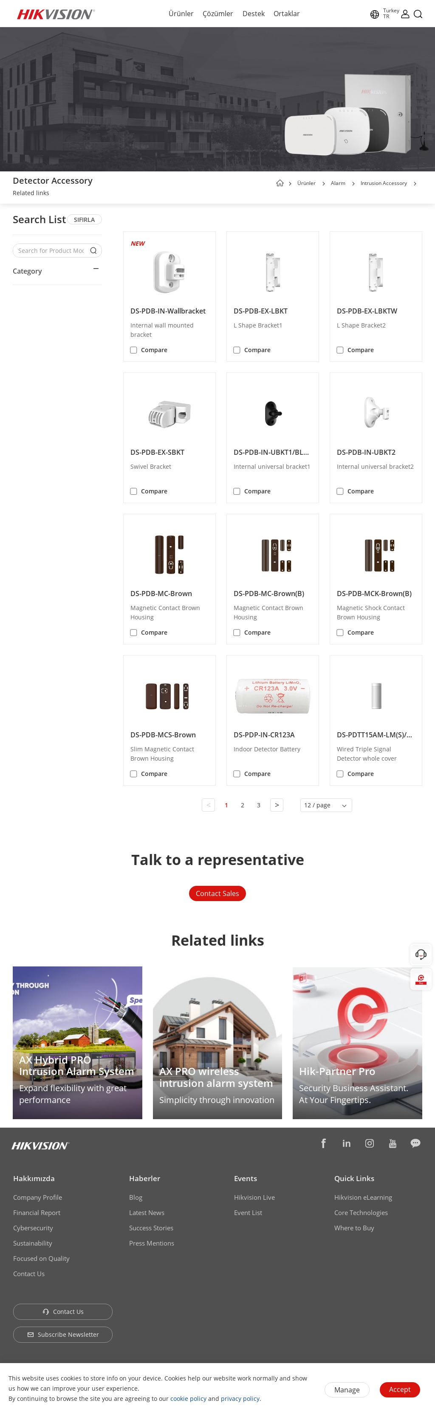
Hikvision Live (254, 1197)
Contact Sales (217, 893)
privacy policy (240, 1398)
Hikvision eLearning (363, 1197)
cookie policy (188, 1398)
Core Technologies (361, 1212)
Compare (154, 350)
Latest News (146, 1212)
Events (245, 1178)
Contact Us (29, 1273)
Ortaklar (287, 13)
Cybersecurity (33, 1228)
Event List (248, 1212)
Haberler (144, 1178)
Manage (347, 1389)
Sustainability (32, 1243)
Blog (135, 1197)
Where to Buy (354, 1228)
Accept (400, 1389)
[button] (324, 184)
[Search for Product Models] (51, 250)
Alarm (338, 183)
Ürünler (181, 13)
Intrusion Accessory (384, 183)
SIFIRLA (84, 220)
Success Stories (151, 1228)
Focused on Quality (41, 1258)
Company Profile (37, 1197)
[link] (31, 194)
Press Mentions (151, 1243)
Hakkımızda (34, 1178)
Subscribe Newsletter (63, 1334)
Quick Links (354, 1178)
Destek (254, 13)
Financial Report (36, 1212)
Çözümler (218, 13)
